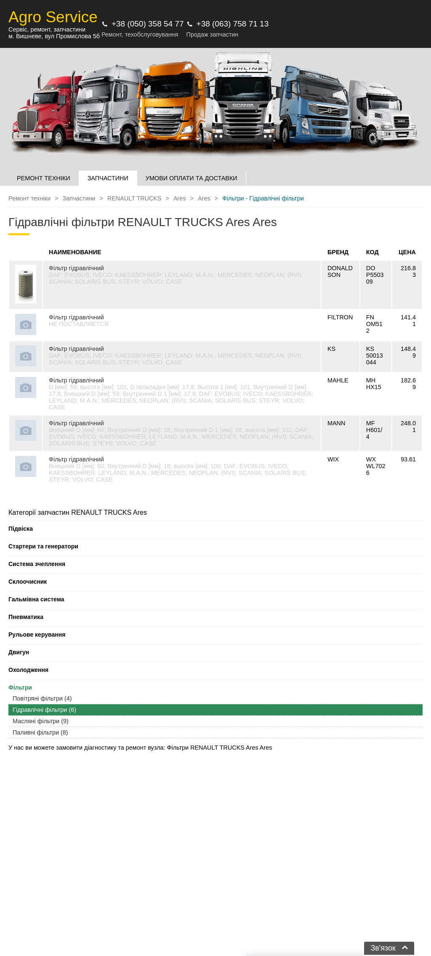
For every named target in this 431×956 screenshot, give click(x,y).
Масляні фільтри (41, 721)
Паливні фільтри (40, 732)
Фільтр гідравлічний (76, 268)
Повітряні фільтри (42, 698)
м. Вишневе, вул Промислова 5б (54, 36)
